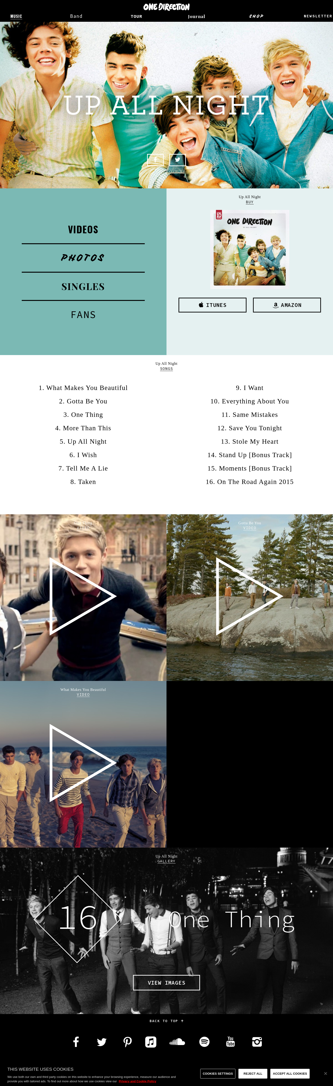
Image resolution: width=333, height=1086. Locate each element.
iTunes (212, 305)
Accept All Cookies (290, 1078)
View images (166, 982)
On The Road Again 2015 (255, 481)
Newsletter (318, 16)
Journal (196, 16)
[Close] (326, 1078)
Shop (256, 16)
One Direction (166, 7)
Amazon (287, 305)
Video (83, 527)
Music (16, 16)
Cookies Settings (218, 1078)
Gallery (166, 861)
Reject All (253, 1078)
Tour (136, 16)
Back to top (166, 1021)
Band (76, 16)
